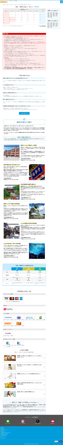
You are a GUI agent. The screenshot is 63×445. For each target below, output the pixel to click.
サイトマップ (3, 436)
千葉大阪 (55, 22)
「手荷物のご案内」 (19, 38)
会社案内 (2, 428)
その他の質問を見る (24, 113)
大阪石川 (49, 14)
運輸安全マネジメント (5, 429)
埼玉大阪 (49, 22)
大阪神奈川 (55, 13)
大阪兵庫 (49, 15)
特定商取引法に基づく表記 (5, 432)
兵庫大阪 (49, 25)
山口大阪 (55, 25)
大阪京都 (55, 14)
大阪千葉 (55, 12)
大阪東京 (49, 13)
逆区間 (36, 6)
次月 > (43, 9)
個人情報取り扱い (4, 435)
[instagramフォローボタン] (22, 421)
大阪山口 (55, 15)
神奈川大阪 (55, 23)
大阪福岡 (49, 16)
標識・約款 (3, 431)
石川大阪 (49, 24)
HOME (2, 427)
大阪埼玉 (49, 12)
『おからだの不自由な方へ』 (36, 101)
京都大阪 (55, 24)
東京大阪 (49, 23)
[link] (55, 441)
